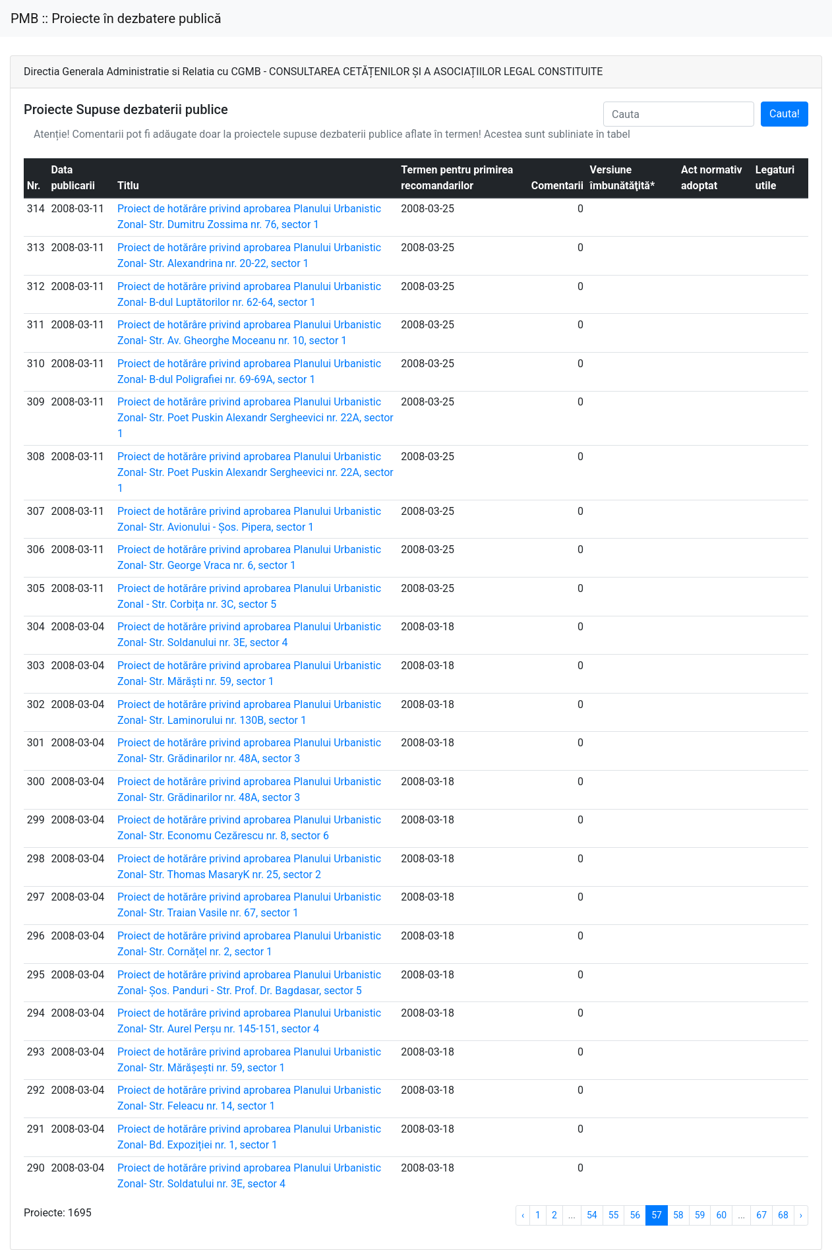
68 (783, 1215)
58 (678, 1215)
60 (721, 1215)
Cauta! (784, 113)
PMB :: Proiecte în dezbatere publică (116, 18)
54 (592, 1215)
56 (635, 1215)
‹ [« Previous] (522, 1215)
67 (761, 1215)
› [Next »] (801, 1215)
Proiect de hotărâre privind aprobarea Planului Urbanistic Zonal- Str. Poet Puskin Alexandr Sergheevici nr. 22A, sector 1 (255, 418)
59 (700, 1215)
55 (614, 1215)
